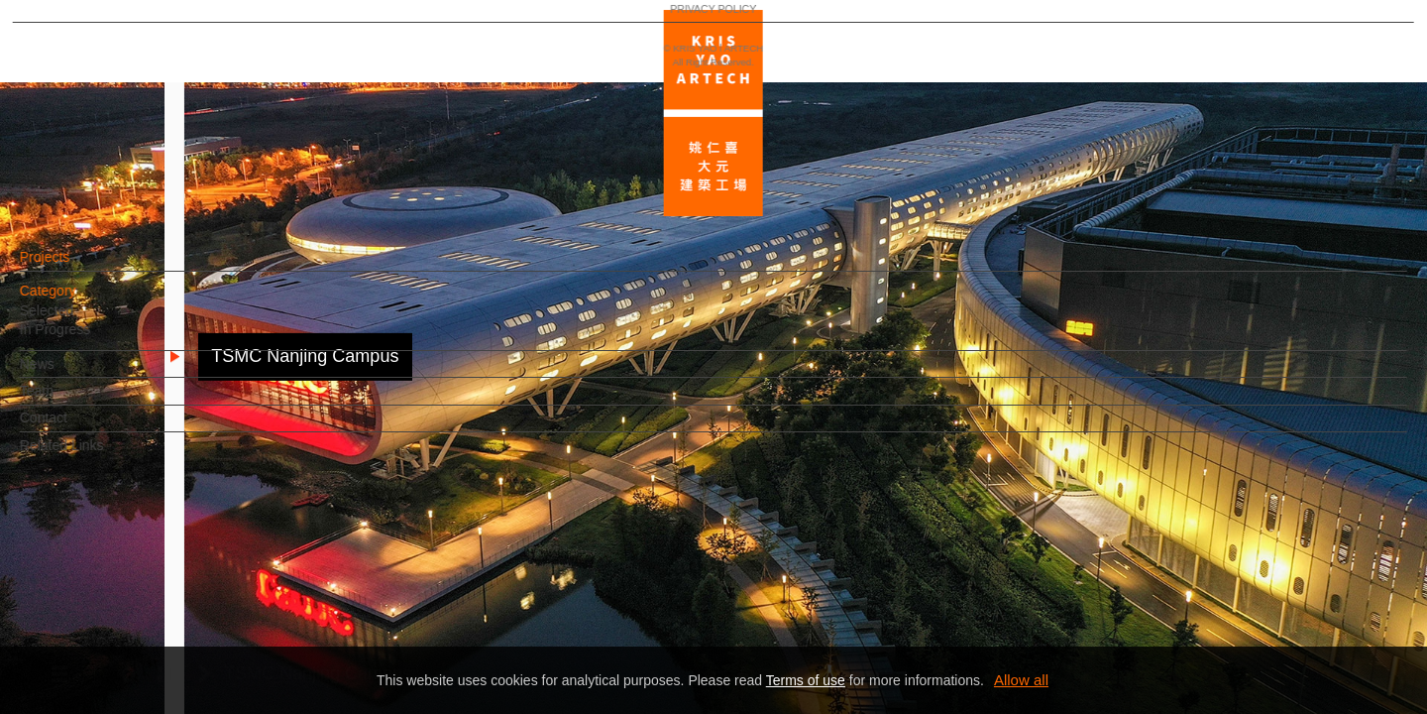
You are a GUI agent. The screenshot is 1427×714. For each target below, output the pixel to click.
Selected (79, 320)
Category (81, 300)
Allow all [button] (1021, 679)
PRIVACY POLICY (101, 641)
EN (135, 583)
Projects (78, 267)
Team (69, 401)
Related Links (95, 455)
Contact (76, 427)
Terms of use (805, 680)
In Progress (88, 339)
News (70, 374)
